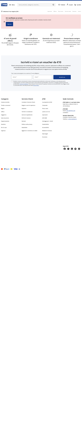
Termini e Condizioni (23, 84)
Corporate (44, 105)
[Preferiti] (61, 4)
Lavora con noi (46, 111)
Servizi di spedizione (27, 115)
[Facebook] (64, 149)
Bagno (2, 108)
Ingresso (3, 130)
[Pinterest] (79, 149)
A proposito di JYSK (47, 102)
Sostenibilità (45, 124)
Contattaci (65, 112)
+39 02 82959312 (72, 119)
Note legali (45, 134)
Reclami (24, 121)
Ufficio (2, 111)
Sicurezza (44, 137)
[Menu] (12, 4)
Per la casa (4, 127)
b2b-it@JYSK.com (70, 110)
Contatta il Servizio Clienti (28, 102)
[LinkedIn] (72, 149)
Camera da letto (5, 102)
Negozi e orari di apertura (28, 105)
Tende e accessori (5, 105)
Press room (45, 108)
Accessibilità (45, 127)
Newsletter (24, 127)
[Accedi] (70, 4)
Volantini (24, 108)
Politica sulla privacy (27, 124)
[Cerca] (53, 4)
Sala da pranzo (5, 118)
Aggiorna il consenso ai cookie (29, 130)
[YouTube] (75, 149)
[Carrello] (77, 4)
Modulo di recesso (47, 130)
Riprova (9, 24)
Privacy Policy (36, 85)
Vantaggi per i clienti (47, 121)
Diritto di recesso (26, 118)
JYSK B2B (44, 118)
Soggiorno (3, 115)
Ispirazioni (45, 115)
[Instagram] (68, 149)
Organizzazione (5, 121)
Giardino (3, 124)
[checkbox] (12, 81)
